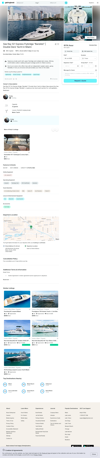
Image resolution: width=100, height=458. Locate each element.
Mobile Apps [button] (24, 418)
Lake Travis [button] (68, 423)
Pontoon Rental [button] (40, 423)
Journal (52, 408)
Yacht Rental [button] (39, 426)
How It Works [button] (24, 412)
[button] (17, 142)
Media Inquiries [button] (10, 418)
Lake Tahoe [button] (68, 418)
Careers (8, 415)
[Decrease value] (82, 66)
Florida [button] (14, 54)
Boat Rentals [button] (39, 412)
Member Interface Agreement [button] (10, 432)
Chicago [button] (67, 429)
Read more (7, 279)
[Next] (56, 129)
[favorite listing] (58, 44)
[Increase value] (96, 66)
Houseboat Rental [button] (40, 420)
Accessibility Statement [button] (12, 429)
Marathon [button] (67, 439)
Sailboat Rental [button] (39, 429)
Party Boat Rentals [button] (40, 435)
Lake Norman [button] (68, 431)
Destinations (53, 420)
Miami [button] (18, 54)
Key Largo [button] (67, 434)
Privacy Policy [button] (38, 455)
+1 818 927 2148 (84, 415)
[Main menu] (98, 2)
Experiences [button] (39, 408)
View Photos (90, 37)
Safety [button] (22, 420)
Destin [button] (66, 437)
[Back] (53, 129)
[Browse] (92, 3)
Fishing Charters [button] (40, 418)
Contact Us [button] (9, 438)
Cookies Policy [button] (10, 426)
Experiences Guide (55, 418)
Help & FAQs (83, 412)
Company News (54, 412)
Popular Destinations (71, 408)
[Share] (56, 44)
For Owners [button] (24, 415)
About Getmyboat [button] (10, 412)
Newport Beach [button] (69, 426)
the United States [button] (7, 54)
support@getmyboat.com (86, 418)
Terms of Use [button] (46, 453)
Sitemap (8, 435)
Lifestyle (52, 415)
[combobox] (25, 2)
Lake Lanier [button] (68, 415)
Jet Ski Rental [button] (39, 415)
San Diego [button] (67, 420)
